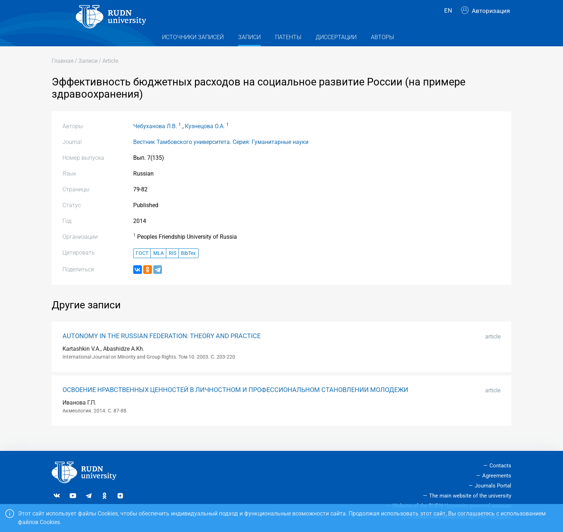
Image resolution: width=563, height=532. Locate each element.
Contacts (500, 466)
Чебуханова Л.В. (155, 137)
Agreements (496, 476)
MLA (158, 264)
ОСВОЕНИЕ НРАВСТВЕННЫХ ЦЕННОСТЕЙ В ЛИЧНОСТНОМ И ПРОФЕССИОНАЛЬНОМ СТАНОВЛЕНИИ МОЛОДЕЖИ (235, 401)
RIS (172, 264)
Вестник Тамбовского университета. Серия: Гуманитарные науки (220, 153)
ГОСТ (142, 264)
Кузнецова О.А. (205, 137)
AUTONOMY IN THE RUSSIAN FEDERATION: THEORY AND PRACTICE (161, 347)
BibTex (188, 264)
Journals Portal (493, 485)
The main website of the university (470, 496)
